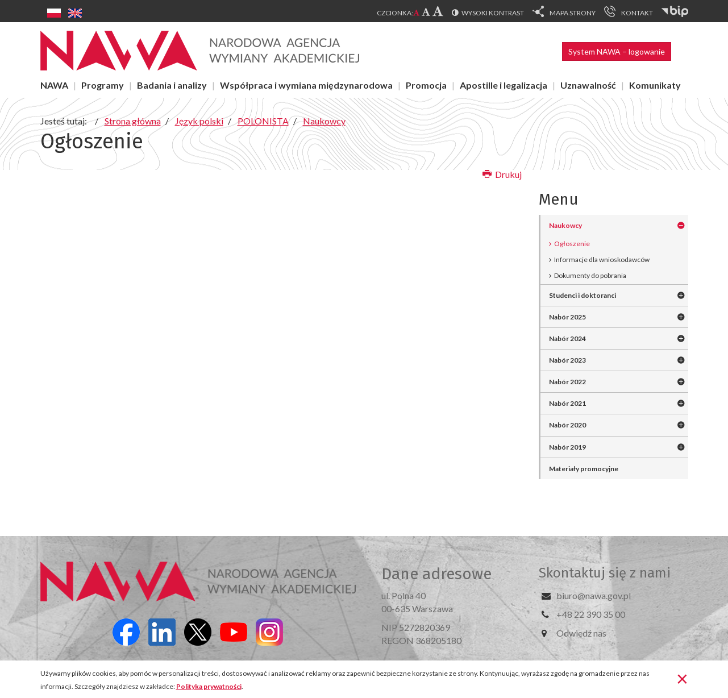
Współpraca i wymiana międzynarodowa (306, 85)
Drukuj (502, 174)
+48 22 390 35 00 (590, 614)
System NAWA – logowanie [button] (616, 51)
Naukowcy (565, 225)
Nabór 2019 (567, 447)
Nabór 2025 (567, 317)
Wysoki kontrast (492, 13)
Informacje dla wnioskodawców (602, 259)
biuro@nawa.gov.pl (593, 595)
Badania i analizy (172, 85)
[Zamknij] (682, 678)
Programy (102, 85)
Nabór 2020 (567, 425)
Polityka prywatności (209, 686)
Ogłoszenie (572, 243)
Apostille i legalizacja (503, 85)
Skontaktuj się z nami (605, 573)
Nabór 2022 (567, 381)
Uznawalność (588, 85)
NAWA (54, 85)
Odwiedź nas (581, 633)
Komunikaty (655, 85)
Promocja (426, 85)
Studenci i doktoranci (582, 295)
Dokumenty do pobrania (590, 275)
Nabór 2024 (567, 338)
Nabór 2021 (567, 403)
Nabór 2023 (567, 360)
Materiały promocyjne (583, 468)
